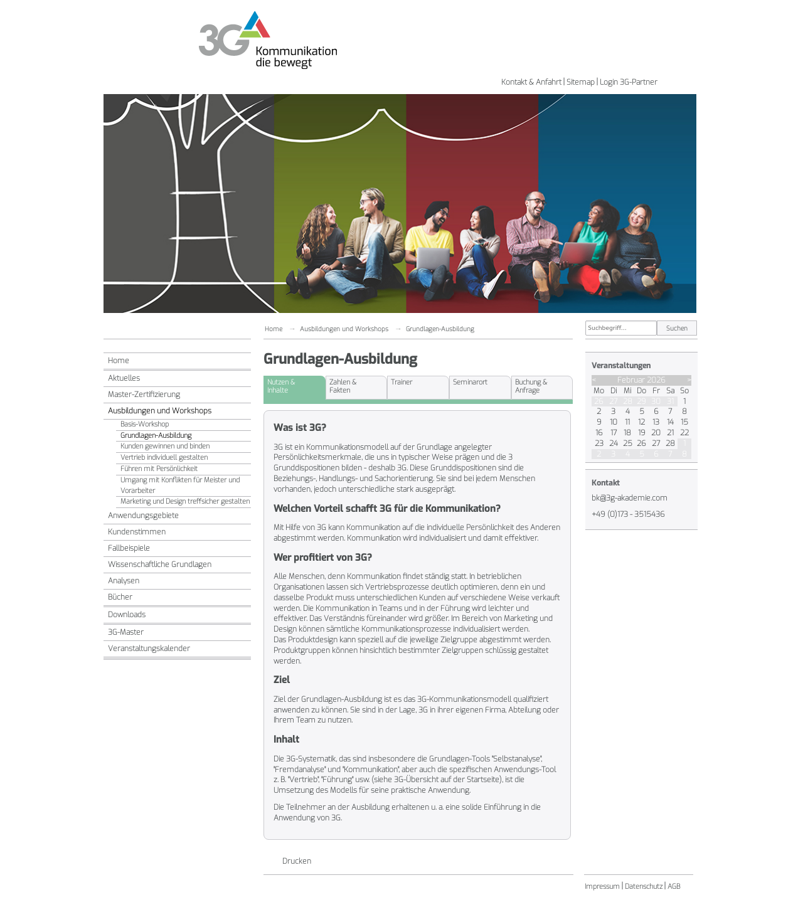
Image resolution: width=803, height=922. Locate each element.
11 (627, 422)
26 (599, 401)
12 (641, 422)
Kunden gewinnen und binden (165, 446)
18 (627, 433)
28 (627, 401)
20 (656, 433)
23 (599, 443)
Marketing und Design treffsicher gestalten (185, 501)
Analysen (123, 581)
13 (655, 422)
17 (613, 433)
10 (613, 422)
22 (684, 433)
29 (641, 401)
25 (627, 443)
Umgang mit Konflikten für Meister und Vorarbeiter (180, 485)
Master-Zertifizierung (144, 394)
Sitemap (580, 82)
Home (118, 361)
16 (599, 433)
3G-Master (126, 632)
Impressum (602, 886)
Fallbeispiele (129, 548)
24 (613, 443)
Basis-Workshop (144, 424)
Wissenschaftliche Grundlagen (159, 564)
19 (642, 433)
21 (670, 433)
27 (613, 401)
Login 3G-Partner (628, 82)
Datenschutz (643, 886)
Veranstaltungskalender (149, 649)
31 (670, 401)
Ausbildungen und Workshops (159, 411)
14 (670, 422)
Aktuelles (124, 378)
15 (684, 422)
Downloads (127, 615)
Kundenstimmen (137, 532)
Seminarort (470, 382)
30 (656, 401)
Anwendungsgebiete (143, 516)
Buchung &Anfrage (531, 386)
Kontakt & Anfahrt (531, 82)
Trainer (401, 382)
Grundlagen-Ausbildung (155, 435)
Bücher (120, 597)
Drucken (296, 861)
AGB (673, 886)
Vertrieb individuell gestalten (164, 457)
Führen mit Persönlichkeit (159, 469)
